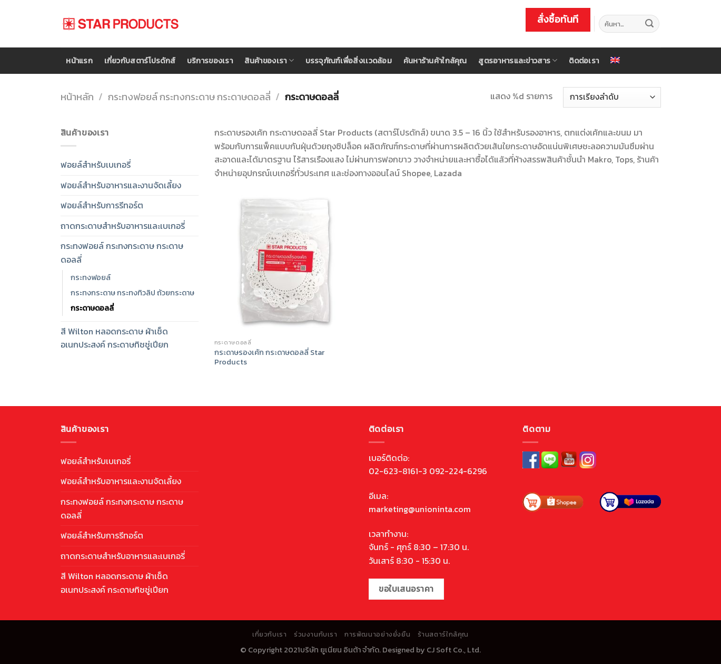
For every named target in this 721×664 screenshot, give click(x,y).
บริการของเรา (210, 60)
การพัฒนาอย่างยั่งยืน (377, 634)
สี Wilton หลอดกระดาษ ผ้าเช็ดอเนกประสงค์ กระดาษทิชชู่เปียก (115, 338)
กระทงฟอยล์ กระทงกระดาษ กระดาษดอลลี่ (189, 97)
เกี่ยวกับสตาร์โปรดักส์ (140, 60)
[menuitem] (615, 60)
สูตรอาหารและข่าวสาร (517, 60)
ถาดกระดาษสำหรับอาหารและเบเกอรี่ (123, 225)
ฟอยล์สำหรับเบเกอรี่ (96, 164)
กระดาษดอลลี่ (92, 308)
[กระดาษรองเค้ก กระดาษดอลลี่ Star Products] (285, 262)
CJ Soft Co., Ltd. (454, 650)
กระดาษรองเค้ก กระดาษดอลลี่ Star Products (269, 357)
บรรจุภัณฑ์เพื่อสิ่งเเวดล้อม (348, 60)
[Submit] (649, 24)
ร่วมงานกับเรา (316, 634)
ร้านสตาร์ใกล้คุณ (443, 634)
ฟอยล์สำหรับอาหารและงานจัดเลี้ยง (121, 185)
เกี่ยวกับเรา (269, 634)
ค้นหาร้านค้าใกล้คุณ (435, 60)
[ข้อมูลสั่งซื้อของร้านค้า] (611, 97)
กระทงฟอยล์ (91, 277)
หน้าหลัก (77, 97)
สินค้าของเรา (269, 60)
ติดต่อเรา (584, 60)
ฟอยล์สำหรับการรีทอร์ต (102, 205)
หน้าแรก (79, 60)
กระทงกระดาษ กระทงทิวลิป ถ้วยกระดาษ (132, 293)
